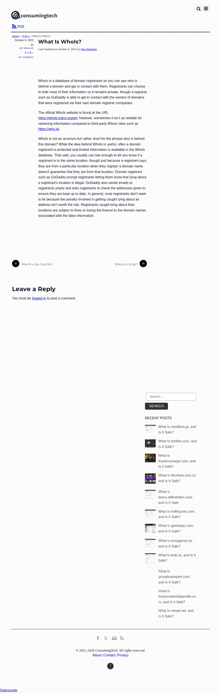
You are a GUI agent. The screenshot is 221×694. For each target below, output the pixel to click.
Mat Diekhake (26, 47)
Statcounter (9, 690)
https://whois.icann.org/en (57, 118)
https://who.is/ (48, 129)
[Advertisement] (116, 65)
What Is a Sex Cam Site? (32, 264)
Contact (109, 655)
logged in (39, 298)
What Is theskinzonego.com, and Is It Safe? (176, 461)
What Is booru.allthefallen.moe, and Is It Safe (175, 497)
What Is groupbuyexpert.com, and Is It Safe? (174, 576)
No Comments (26, 57)
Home (15, 36)
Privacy (122, 655)
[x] (106, 637)
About (97, 655)
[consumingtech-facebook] (98, 637)
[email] (114, 637)
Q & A (25, 36)
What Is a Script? (131, 264)
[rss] (122, 637)
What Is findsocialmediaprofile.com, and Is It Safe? (177, 596)
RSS (20, 26)
